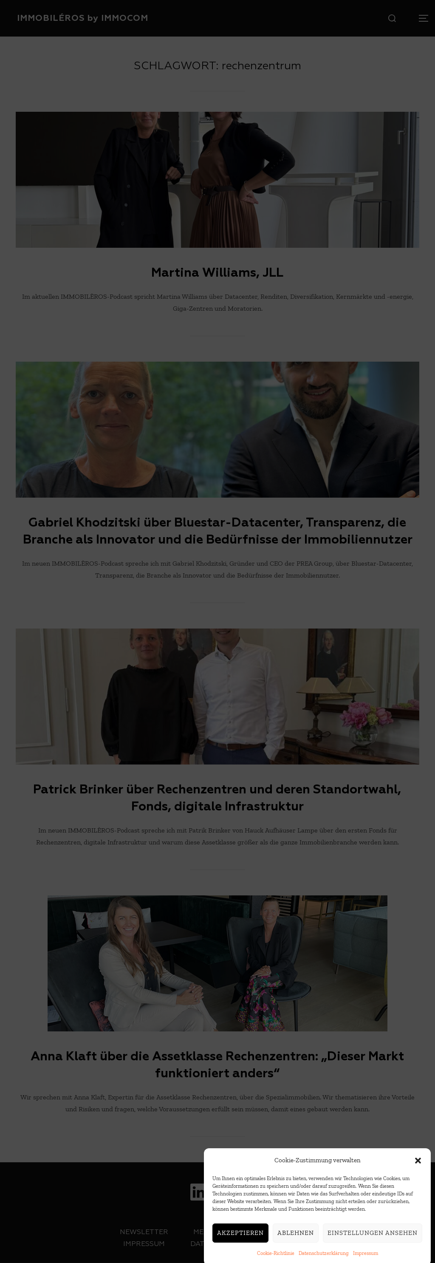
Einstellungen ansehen (373, 1249)
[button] (418, 1176)
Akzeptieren (240, 1249)
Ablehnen (295, 1249)
